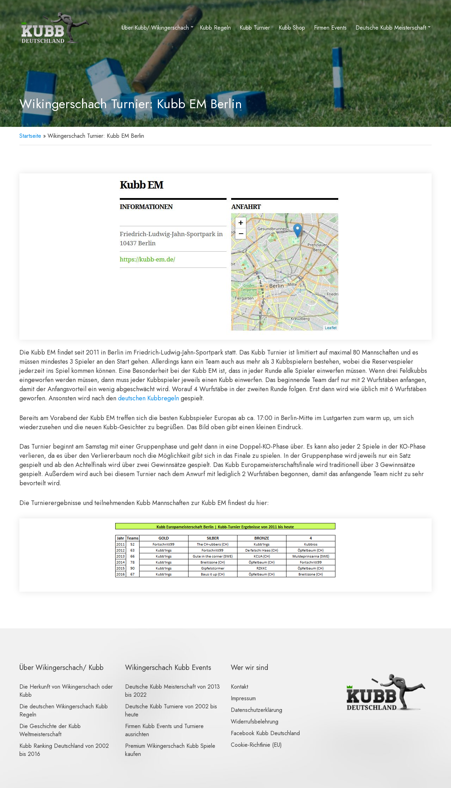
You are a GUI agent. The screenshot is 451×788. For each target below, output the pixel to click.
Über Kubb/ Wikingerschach (155, 28)
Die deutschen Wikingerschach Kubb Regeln (63, 710)
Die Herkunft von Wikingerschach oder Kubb (66, 691)
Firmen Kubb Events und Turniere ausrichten (164, 730)
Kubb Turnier (255, 28)
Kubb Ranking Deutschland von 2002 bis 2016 (64, 750)
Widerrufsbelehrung (254, 722)
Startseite (30, 136)
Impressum (243, 698)
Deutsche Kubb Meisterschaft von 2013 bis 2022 (172, 691)
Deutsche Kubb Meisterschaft (391, 28)
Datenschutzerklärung (256, 710)
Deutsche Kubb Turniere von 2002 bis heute (171, 710)
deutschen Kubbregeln (148, 398)
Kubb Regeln (215, 28)
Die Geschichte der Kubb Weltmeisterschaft (50, 730)
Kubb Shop (292, 28)
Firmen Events (330, 28)
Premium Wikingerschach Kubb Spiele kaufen (170, 750)
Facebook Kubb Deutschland (265, 733)
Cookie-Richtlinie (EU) (256, 745)
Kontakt (239, 687)
